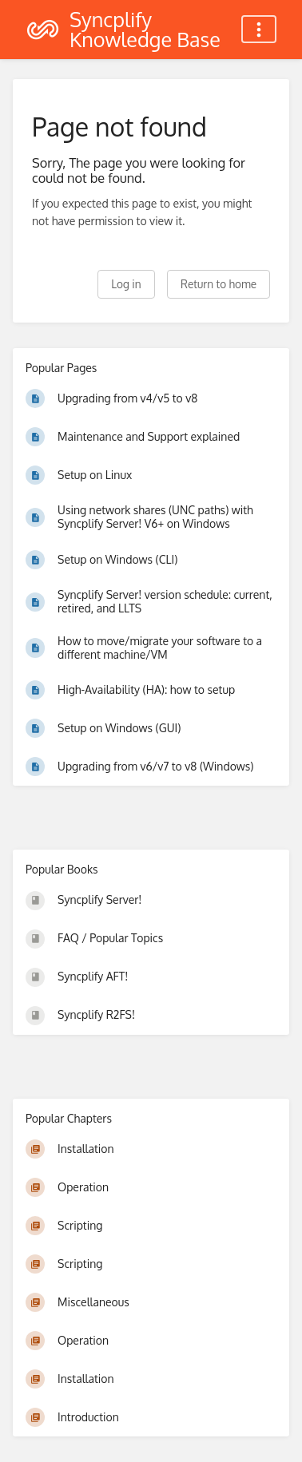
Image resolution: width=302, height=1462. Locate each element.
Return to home (218, 284)
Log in (126, 284)
